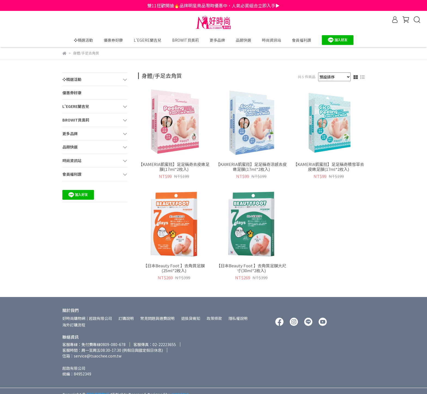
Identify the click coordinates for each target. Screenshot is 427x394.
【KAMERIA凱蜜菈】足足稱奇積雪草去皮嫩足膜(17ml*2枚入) (328, 167)
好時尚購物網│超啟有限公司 (87, 318)
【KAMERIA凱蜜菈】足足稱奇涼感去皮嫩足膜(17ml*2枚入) (251, 167)
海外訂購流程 (73, 325)
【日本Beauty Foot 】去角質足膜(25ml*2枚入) (174, 268)
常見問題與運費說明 (157, 318)
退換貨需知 (190, 318)
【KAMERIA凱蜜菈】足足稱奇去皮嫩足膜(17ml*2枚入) (174, 167)
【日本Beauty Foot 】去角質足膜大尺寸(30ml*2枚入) (251, 268)
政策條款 (214, 318)
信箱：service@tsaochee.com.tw (91, 356)
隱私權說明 (238, 318)
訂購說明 (126, 318)
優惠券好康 (113, 40)
